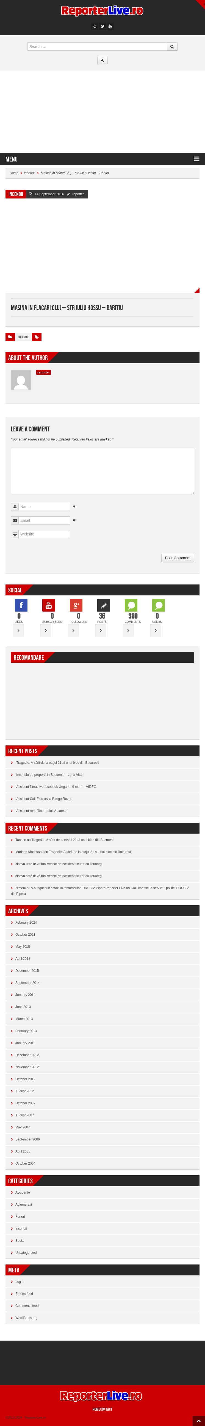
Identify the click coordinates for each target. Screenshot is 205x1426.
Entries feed (24, 1294)
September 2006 (27, 1139)
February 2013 (26, 1031)
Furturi (20, 1216)
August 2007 (24, 1115)
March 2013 (24, 1019)
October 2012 (25, 1079)
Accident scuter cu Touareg (82, 864)
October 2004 (25, 1163)
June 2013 (23, 1007)
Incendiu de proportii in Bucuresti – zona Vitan (50, 775)
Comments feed (27, 1306)
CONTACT (106, 1409)
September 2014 (27, 983)
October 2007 (25, 1103)
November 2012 (27, 1067)
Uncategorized (26, 1253)
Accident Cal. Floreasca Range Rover (43, 799)
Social (19, 1241)
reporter (78, 194)
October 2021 (25, 935)
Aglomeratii (23, 1204)
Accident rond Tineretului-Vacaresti (41, 811)
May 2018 (22, 947)
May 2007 (22, 1127)
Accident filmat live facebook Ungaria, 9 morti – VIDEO (56, 787)
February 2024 (26, 922)
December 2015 (27, 971)
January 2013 (25, 1043)
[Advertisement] (102, 111)
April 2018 (22, 959)
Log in (19, 1282)
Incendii (29, 173)
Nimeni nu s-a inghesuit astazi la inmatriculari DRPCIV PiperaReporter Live (70, 888)
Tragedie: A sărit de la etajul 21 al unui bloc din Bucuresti (57, 763)
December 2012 (27, 1055)
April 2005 (22, 1151)
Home (14, 173)
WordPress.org (26, 1318)
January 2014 (25, 995)
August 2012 (24, 1091)
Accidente (22, 1192)
